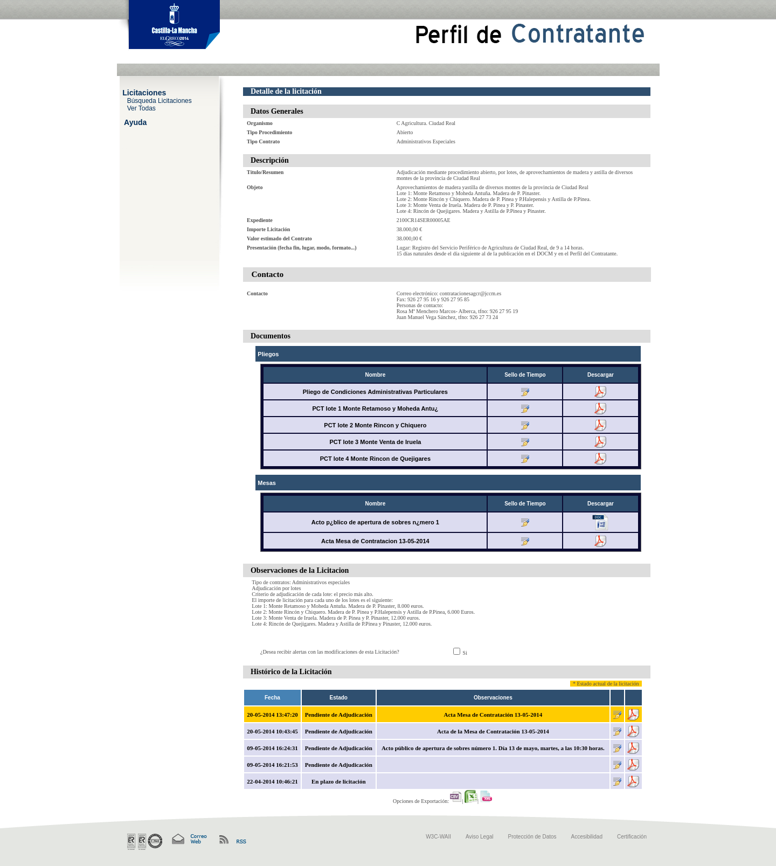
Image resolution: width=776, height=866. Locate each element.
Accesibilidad (586, 837)
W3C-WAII (438, 837)
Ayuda (135, 121)
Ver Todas (141, 108)
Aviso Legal (480, 837)
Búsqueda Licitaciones (159, 100)
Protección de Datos (532, 837)
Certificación (632, 837)
